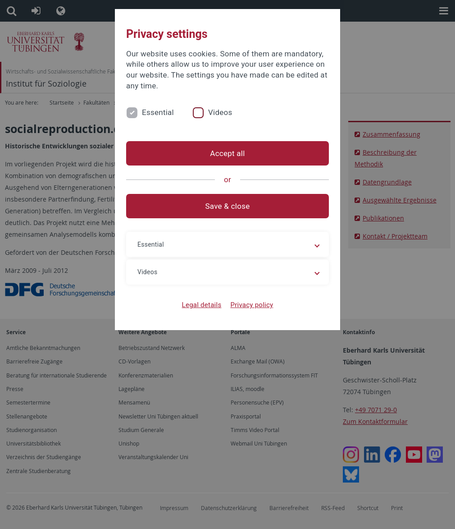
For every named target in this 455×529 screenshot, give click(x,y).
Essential (158, 112)
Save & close (227, 206)
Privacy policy (251, 305)
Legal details (202, 305)
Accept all (227, 153)
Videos (220, 112)
